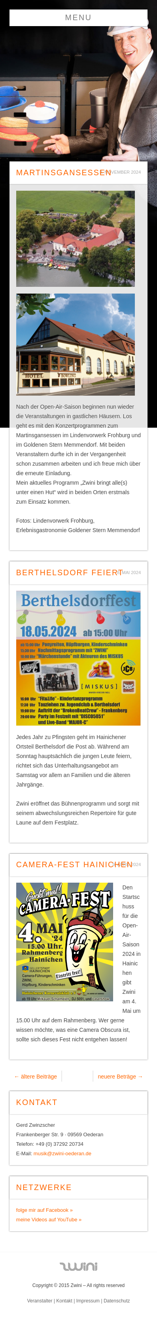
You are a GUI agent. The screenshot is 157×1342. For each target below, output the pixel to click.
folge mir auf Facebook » (44, 1210)
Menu (78, 17)
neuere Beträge (120, 1076)
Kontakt (64, 1301)
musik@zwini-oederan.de (62, 1153)
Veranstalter (39, 1301)
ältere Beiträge (35, 1076)
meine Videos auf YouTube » (49, 1220)
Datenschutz (117, 1301)
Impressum (88, 1301)
